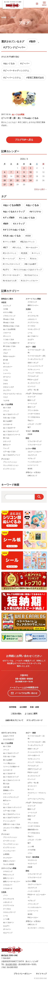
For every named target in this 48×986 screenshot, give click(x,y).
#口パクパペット (10, 253)
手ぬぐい (31, 420)
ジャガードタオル (34, 414)
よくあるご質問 (31, 714)
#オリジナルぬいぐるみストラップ (28, 270)
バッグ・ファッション (34, 394)
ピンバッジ (31, 386)
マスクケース (32, 860)
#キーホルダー (32, 247)
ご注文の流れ (16, 714)
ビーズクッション (9, 841)
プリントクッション (10, 462)
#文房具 (24, 253)
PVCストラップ (8, 875)
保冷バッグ (31, 407)
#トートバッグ (9, 259)
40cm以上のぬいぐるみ (11, 326)
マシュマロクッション (11, 465)
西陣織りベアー (8, 790)
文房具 (28, 309)
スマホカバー (7, 885)
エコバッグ (31, 397)
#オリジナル (35, 211)
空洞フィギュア (33, 363)
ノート (30, 312)
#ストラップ (19, 223)
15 (18, 176)
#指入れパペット (27, 242)
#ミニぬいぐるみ (27, 217)
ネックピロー (7, 858)
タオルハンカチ (8, 387)
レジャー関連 (31, 449)
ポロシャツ (7, 350)
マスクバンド (32, 863)
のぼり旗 (6, 787)
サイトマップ (41, 974)
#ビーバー (24, 63)
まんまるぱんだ (8, 739)
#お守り (6, 270)
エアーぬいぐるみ (9, 451)
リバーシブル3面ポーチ (11, 767)
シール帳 (6, 919)
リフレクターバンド (34, 445)
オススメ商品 (7, 312)
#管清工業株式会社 (35, 77)
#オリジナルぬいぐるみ (14, 229)
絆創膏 (30, 434)
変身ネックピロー (9, 861)
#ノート (22, 259)
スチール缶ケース (34, 755)
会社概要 (23, 707)
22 (18, 180)
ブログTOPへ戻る (24, 139)
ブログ (13, 17)
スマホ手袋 (31, 850)
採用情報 (12, 707)
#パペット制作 (9, 242)
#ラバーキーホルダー (11, 275)
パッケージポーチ (34, 891)
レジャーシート (33, 465)
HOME (3, 17)
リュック (6, 448)
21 (11, 180)
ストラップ (7, 306)
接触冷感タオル (33, 829)
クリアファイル (33, 322)
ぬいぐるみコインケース (11, 435)
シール (5, 370)
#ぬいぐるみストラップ (14, 211)
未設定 (3, 302)
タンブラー (7, 390)
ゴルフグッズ (32, 455)
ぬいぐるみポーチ (9, 428)
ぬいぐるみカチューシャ (11, 455)
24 (30, 180)
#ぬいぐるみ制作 (12, 205)
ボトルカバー (7, 367)
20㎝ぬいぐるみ (8, 319)
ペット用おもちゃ (9, 763)
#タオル (33, 259)
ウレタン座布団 (8, 864)
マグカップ (31, 458)
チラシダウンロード (34, 720)
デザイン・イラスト (33, 472)
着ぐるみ (6, 438)
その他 (5, 309)
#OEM (28, 236)
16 (24, 176)
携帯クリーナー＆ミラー (11, 881)
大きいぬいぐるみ (9, 418)
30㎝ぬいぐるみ (8, 322)
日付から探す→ (40, 189)
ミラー (30, 853)
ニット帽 (31, 846)
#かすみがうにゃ (31, 275)
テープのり (31, 326)
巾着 (29, 819)
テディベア (7, 441)
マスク (5, 397)
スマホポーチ (7, 888)
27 (5, 185)
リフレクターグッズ (34, 441)
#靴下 (5, 247)
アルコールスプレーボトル (12, 394)
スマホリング (32, 302)
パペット (6, 411)
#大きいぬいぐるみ (12, 236)
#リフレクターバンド (11, 264)
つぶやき (6, 400)
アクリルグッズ (33, 376)
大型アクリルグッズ (34, 769)
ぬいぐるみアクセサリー (11, 817)
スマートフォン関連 (33, 299)
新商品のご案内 (7, 299)
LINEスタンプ (32, 475)
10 (30, 172)
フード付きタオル (34, 417)
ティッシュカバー (9, 821)
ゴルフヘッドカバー (34, 452)
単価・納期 (34, 707)
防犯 (27, 438)
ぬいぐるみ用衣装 (9, 329)
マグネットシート (34, 369)
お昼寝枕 (6, 854)
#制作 (32, 41)
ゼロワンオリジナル (8, 733)
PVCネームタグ (33, 380)
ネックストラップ (34, 383)
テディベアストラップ (11, 797)
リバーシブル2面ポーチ (11, 343)
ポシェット (7, 336)
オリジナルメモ (33, 316)
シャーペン (7, 373)
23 (24, 180)
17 (30, 176)
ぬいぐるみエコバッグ (11, 431)
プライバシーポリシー (23, 974)
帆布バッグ (31, 400)
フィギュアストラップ (35, 359)
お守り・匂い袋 (33, 390)
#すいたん (17, 247)
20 (5, 180)
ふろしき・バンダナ (34, 424)
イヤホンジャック (9, 316)
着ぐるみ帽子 (7, 421)
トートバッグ (32, 403)
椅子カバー (7, 445)
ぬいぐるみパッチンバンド (12, 807)
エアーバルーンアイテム (36, 799)
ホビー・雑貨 (31, 347)
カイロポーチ (7, 424)
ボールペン (7, 377)
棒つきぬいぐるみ (9, 346)
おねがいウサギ (8, 736)
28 (11, 185)
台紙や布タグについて (14, 720)
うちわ (5, 380)
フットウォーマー (9, 851)
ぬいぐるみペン (33, 336)
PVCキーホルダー (9, 356)
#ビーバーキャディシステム (16, 70)
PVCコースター (33, 917)
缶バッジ (6, 363)
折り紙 (5, 360)
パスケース (7, 333)
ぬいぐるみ (7, 407)
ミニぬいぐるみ (8, 339)
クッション (5, 459)
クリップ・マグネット (35, 373)
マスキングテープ (34, 329)
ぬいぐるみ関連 (7, 404)
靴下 (29, 427)
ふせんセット (32, 319)
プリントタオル (33, 410)
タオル (5, 384)
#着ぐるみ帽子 (30, 264)
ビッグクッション (9, 469)
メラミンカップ (33, 904)
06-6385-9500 (24, 678)
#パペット (36, 253)
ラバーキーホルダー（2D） (37, 356)
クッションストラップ (35, 366)
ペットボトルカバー (34, 462)
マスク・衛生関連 (32, 431)
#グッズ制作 (8, 217)
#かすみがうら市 (10, 281)
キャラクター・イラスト (36, 928)
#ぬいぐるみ (9, 63)
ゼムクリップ (7, 933)
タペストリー (32, 786)
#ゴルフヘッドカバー (29, 281)
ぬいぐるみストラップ (11, 414)
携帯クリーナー (33, 305)
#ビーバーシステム (12, 77)
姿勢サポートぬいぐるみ (11, 824)
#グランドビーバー (14, 47)
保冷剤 (30, 469)
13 (5, 176)
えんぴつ (31, 339)
